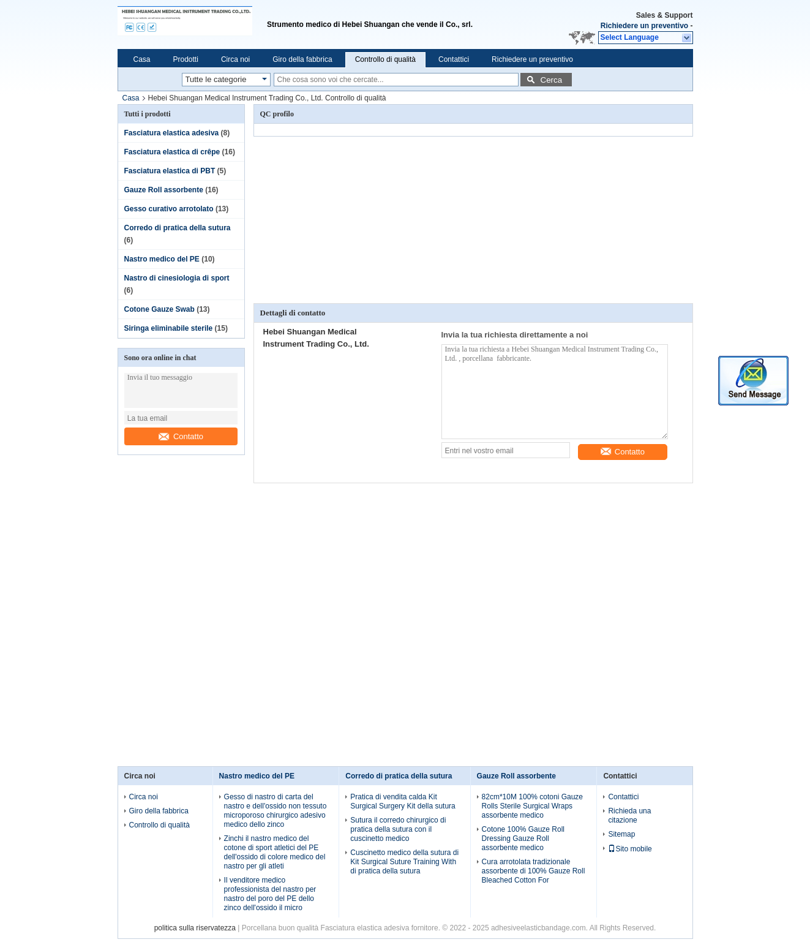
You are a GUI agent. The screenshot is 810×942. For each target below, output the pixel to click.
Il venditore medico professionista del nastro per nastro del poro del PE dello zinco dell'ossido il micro (270, 894)
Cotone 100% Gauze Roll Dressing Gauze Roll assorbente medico (523, 838)
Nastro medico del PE (162, 259)
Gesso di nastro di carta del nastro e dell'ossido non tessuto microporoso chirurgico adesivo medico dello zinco (275, 811)
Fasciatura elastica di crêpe (172, 152)
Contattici (453, 59)
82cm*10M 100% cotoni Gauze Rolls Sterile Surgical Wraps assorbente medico (532, 806)
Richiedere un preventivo (644, 25)
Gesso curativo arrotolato (169, 209)
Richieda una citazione (629, 815)
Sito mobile (629, 849)
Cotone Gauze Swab (159, 309)
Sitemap (621, 834)
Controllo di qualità (385, 59)
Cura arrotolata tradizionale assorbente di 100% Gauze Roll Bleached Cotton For (533, 870)
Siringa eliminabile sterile (168, 328)
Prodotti (185, 59)
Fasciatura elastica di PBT (170, 171)
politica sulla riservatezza (195, 928)
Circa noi (235, 59)
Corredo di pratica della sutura (177, 228)
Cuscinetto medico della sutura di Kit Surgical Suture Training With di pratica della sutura (404, 861)
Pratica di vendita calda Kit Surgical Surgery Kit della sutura (402, 801)
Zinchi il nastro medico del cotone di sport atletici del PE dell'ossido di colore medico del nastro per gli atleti (275, 852)
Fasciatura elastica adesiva (171, 133)
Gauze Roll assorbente (163, 190)
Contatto (181, 436)
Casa (142, 59)
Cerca (552, 80)
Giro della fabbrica (302, 59)
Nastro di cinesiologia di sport (177, 278)
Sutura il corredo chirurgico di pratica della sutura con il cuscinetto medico (398, 829)
